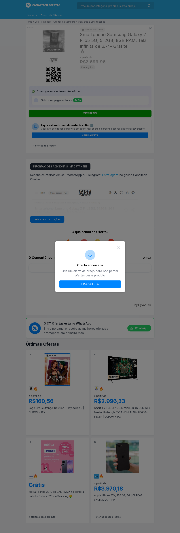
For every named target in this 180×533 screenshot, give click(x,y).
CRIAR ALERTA (90, 284)
